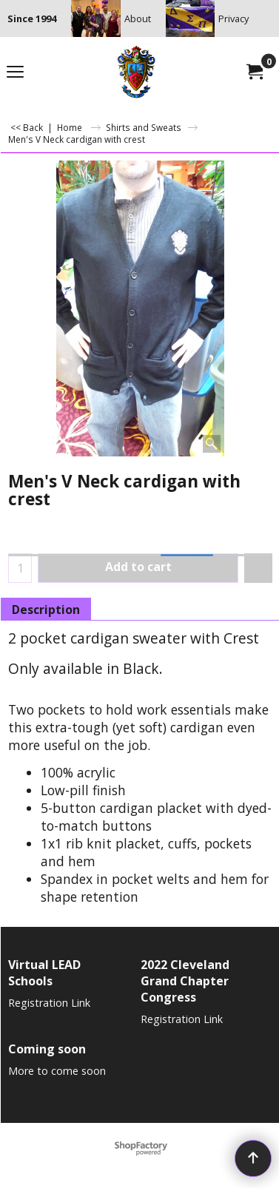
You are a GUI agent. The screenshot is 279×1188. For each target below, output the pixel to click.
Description (46, 609)
